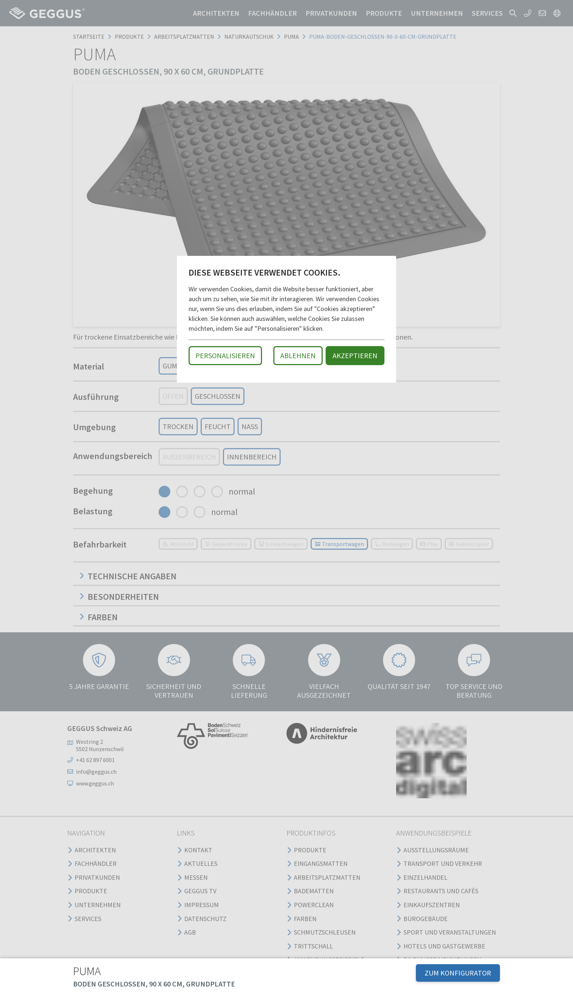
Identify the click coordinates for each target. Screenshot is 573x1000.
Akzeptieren (355, 355)
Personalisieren (225, 355)
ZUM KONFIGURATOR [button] (458, 972)
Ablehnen (298, 355)
